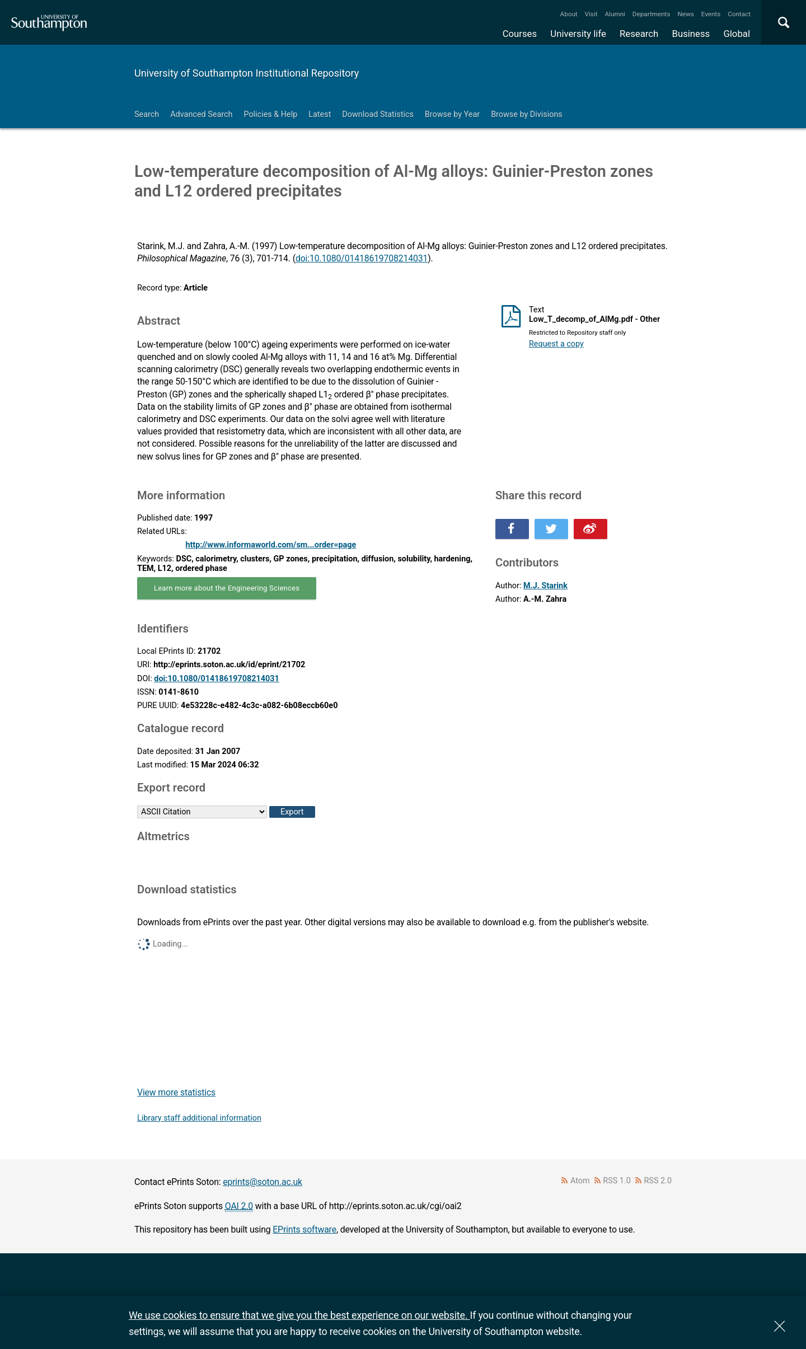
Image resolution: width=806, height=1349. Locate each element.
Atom (580, 1181)
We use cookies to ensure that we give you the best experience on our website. (299, 1315)
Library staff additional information (199, 1118)
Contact (739, 14)
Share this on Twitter (551, 529)
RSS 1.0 (617, 1181)
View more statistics (176, 1092)
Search (146, 114)
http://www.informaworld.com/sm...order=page (270, 545)
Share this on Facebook (512, 529)
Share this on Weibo (590, 529)
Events (711, 14)
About (569, 14)
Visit (591, 14)
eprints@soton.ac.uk (262, 1182)
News (685, 14)
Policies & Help (270, 114)
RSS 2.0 (658, 1181)
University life (578, 33)
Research (639, 33)
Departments (651, 14)
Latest (319, 114)
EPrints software (304, 1229)
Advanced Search (201, 114)
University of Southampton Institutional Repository (246, 73)
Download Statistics (378, 114)
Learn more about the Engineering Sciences (226, 588)
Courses (520, 33)
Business (691, 33)
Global (736, 33)
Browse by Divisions (527, 114)
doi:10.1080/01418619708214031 (362, 258)
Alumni (614, 14)
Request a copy (556, 344)
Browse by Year (452, 114)
